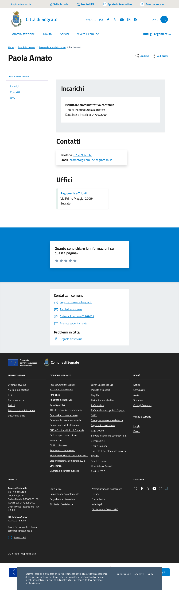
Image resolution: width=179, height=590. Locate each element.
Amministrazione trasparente (107, 489)
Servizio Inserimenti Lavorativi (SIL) (109, 436)
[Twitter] (113, 19)
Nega (151, 574)
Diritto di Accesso (58, 445)
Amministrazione (26, 47)
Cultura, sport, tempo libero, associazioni (64, 437)
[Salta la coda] (59, 4)
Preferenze (124, 574)
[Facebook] (106, 19)
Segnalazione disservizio (62, 499)
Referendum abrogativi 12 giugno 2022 (108, 412)
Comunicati (139, 390)
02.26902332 (82, 155)
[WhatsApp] (99, 19)
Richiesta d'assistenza (61, 504)
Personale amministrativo (52, 47)
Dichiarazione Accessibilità (105, 509)
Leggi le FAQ (56, 489)
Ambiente (55, 395)
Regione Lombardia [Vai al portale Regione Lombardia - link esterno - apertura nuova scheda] (21, 4)
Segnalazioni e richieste (103, 425)
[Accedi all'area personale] (152, 4)
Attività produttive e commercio (66, 410)
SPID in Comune (99, 446)
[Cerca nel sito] (164, 19)
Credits (16, 554)
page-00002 (97, 430)
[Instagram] (127, 19)
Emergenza (55, 466)
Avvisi (136, 395)
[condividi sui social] (141, 55)
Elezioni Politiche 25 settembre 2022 (69, 455)
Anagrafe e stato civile (61, 400)
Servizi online (98, 441)
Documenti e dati (16, 416)
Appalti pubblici (57, 405)
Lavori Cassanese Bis (102, 385)
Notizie (136, 385)
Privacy (95, 494)
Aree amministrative (18, 390)
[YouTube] (120, 19)
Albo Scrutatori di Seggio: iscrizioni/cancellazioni (62, 387)
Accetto (139, 574)
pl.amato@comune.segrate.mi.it (90, 160)
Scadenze (138, 400)
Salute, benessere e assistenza (107, 420)
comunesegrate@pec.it (20, 531)
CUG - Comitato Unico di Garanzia (67, 430)
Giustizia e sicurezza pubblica (64, 471)
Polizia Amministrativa (102, 400)
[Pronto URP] (86, 4)
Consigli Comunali (142, 405)
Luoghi (136, 426)
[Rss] (134, 19)
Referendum (97, 405)
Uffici (10, 395)
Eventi (136, 431)
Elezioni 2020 (98, 471)
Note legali (97, 504)
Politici (11, 405)
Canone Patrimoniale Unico (63, 415)
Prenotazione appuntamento (64, 494)
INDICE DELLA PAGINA (27, 76)
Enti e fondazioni (16, 400)
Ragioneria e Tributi (73, 193)
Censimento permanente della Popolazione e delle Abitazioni (65, 422)
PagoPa (95, 395)
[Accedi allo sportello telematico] (117, 4)
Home (11, 47)
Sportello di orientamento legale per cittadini (109, 453)
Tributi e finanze (99, 461)
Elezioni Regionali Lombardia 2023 (67, 461)
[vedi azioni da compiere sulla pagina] (160, 55)
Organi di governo (17, 385)
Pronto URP (17, 538)
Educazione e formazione (62, 450)
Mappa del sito (28, 554)
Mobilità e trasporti (100, 390)
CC (9, 554)
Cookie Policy (98, 499)
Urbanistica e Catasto (102, 466)
